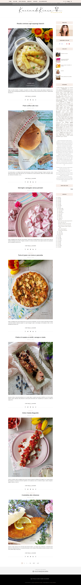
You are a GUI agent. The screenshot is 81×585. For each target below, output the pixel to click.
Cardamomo (58, 93)
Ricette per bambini (69, 124)
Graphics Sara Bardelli (44, 578)
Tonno (72, 131)
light (56, 110)
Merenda (66, 114)
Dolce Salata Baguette (30, 413)
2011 (58, 245)
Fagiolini (62, 104)
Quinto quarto (66, 123)
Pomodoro (61, 120)
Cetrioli (62, 95)
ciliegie (65, 95)
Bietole (61, 91)
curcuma (66, 101)
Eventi (57, 104)
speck (68, 130)
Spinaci (71, 130)
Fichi (72, 104)
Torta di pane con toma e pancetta (30, 255)
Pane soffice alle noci (30, 106)
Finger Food (59, 105)
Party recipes (22, 1)
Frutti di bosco (70, 106)
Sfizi (61, 130)
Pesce (63, 118)
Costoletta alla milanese (30, 495)
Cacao (61, 92)
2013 (58, 242)
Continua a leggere (30, 96)
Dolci (68, 103)
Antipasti (64, 89)
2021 (58, 204)
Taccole (65, 131)
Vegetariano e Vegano (64, 134)
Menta (62, 114)
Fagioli (59, 104)
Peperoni (57, 118)
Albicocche (62, 87)
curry (69, 101)
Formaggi (30, 253)
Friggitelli (65, 106)
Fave (67, 104)
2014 (58, 241)
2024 (58, 200)
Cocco (69, 96)
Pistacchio (60, 119)
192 (30, 563)
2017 (58, 237)
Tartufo (68, 131)
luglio (68, 110)
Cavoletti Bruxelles (70, 93)
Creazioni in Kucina (64, 53)
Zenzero (68, 135)
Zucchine (58, 136)
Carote (61, 93)
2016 (58, 238)
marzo (59, 231)
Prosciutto (58, 123)
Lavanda (63, 109)
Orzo (56, 116)
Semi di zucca (64, 129)
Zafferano (64, 135)
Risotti (71, 125)
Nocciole (57, 115)
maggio (71, 110)
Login (31, 578)
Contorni (71, 97)
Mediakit (29, 1)
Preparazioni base (60, 122)
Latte (61, 109)
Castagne (64, 93)
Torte (61, 132)
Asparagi (30, 21)
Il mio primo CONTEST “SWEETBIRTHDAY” (65, 60)
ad (56, 87)
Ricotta (57, 125)
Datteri (72, 101)
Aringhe (57, 90)
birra (63, 91)
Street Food (58, 131)
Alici (68, 87)
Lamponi (57, 109)
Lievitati (30, 103)
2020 (58, 205)
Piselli (57, 119)
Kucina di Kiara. (38, 582)
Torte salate (66, 132)
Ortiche (72, 115)
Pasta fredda (61, 117)
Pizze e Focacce (66, 119)
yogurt (60, 135)
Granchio (64, 108)
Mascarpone (58, 112)
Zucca (71, 135)
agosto (59, 213)
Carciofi (71, 92)
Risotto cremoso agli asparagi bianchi (30, 23)
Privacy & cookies (36, 578)
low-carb (64, 110)
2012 (58, 244)
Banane (71, 90)
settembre (58, 130)
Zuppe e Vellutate (63, 136)
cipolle (62, 96)
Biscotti (66, 91)
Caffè (68, 92)
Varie (57, 134)
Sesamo (71, 129)
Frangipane (61, 106)
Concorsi (62, 97)
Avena (63, 90)
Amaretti (71, 87)
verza (72, 134)
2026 (58, 197)
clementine (66, 96)
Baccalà (69, 90)
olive (69, 115)
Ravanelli (61, 124)
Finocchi (64, 105)
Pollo (57, 120)
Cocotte (72, 96)
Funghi (57, 107)
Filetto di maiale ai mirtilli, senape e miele (30, 337)
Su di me (15, 1)
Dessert (60, 102)
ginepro (72, 107)
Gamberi (61, 107)
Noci (60, 115)
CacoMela (64, 92)
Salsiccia (67, 126)
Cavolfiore (57, 94)
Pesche (66, 118)
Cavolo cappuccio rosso (65, 94)
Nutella (67, 115)
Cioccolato (58, 96)
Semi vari (68, 129)
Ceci (59, 95)
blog (69, 91)
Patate (71, 117)
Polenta (71, 119)
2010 (58, 246)
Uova (70, 132)
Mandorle (58, 111)
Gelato (65, 107)
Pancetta (62, 116)
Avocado (65, 90)
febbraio (69, 104)
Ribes (64, 124)
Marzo (71, 111)
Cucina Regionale (60, 101)
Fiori (67, 105)
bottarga (71, 91)
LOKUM (62, 70)
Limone (59, 110)
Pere (61, 118)
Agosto (58, 87)
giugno (57, 108)
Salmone (61, 126)
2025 (58, 198)
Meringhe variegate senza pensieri (30, 188)
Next (34, 563)
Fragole (57, 106)
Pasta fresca (66, 117)
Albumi (30, 185)
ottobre (59, 116)
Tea (69, 131)
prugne (62, 123)
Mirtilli (30, 335)
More (72, 114)
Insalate (71, 108)
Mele (57, 114)
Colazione (58, 97)
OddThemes (53, 582)
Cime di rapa (70, 95)
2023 (58, 201)
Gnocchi (60, 108)
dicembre (65, 102)
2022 (58, 202)
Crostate (63, 99)
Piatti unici (70, 118)
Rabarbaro (71, 123)
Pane (66, 116)
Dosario (35, 1)
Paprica (68, 116)
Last (38, 563)
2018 (58, 235)
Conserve (67, 97)
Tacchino (62, 131)
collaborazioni (43, 1)
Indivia (68, 108)
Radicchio (58, 124)
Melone (59, 114)
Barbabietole (58, 91)
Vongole (57, 135)
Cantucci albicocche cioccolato (66, 76)
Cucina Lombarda (68, 100)
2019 (58, 207)
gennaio (68, 107)
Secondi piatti (59, 128)
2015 (58, 240)
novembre (63, 115)
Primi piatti (69, 122)
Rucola (57, 126)
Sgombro (64, 130)
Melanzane (71, 112)
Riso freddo (63, 125)
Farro (65, 104)
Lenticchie (67, 109)
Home (10, 1)
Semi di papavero (59, 129)
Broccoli (57, 92)
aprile (59, 219)
